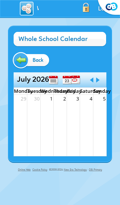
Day (67, 80)
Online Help (24, 169)
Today (75, 79)
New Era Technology (75, 169)
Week (53, 80)
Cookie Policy (39, 169)
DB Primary (95, 169)
